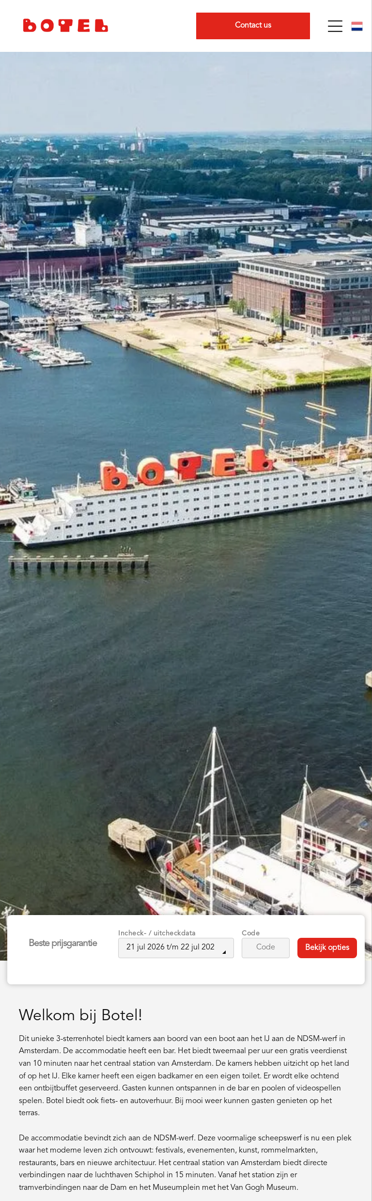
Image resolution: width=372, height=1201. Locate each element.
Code (251, 933)
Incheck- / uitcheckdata (157, 933)
